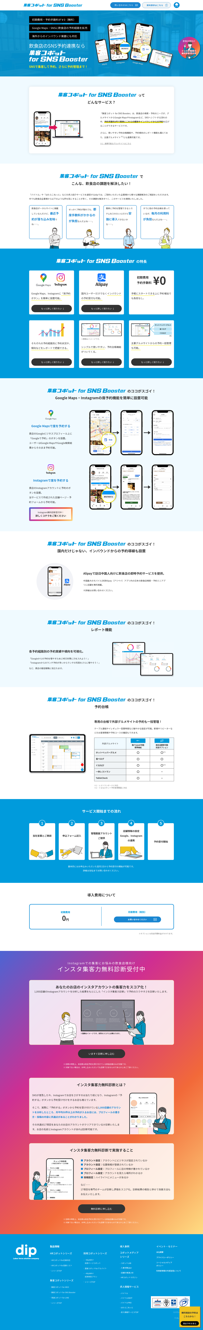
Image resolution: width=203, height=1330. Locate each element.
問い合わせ (124, 5)
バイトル (124, 1293)
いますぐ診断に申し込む (101, 1053)
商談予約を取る (189, 1323)
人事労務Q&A (126, 1267)
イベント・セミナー (167, 1246)
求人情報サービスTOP (129, 1312)
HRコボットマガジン (129, 1277)
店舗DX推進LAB (127, 1272)
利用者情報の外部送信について (168, 1270)
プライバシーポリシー (165, 1257)
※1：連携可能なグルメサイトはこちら (115, 143)
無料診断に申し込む (101, 1208)
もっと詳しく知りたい (51, 308)
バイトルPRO (126, 1302)
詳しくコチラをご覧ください (50, 514)
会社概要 (159, 1252)
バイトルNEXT (126, 1298)
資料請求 (155, 5)
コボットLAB (126, 1263)
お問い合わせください (137, 919)
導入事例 (124, 1246)
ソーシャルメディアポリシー (164, 1264)
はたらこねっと (127, 1307)
